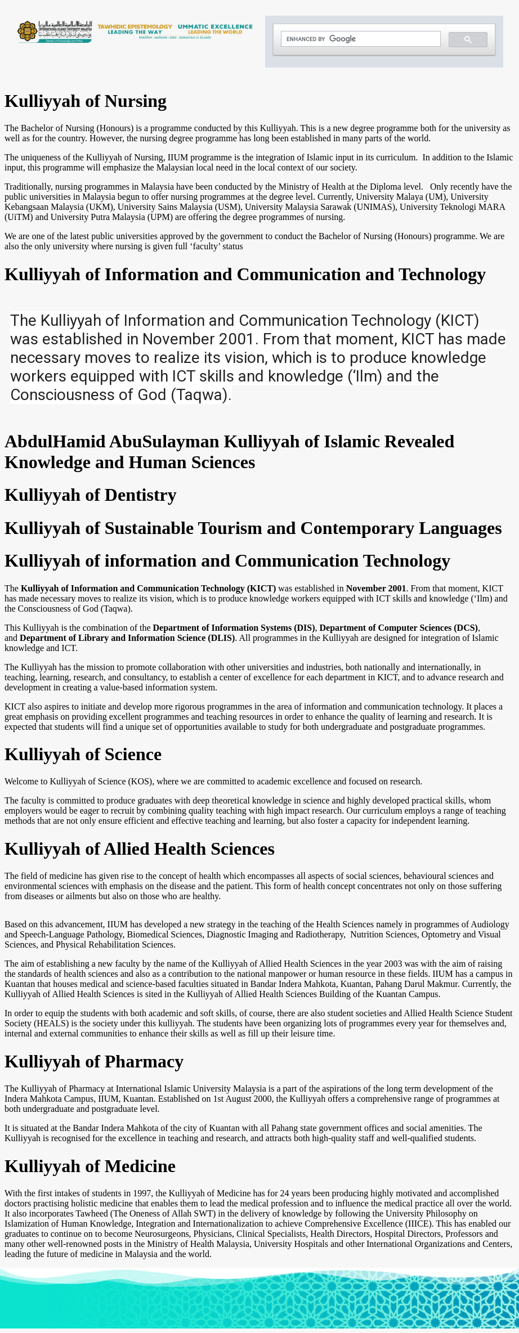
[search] (360, 39)
